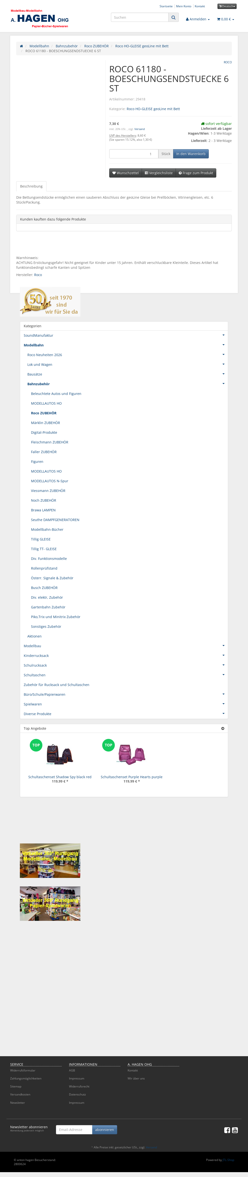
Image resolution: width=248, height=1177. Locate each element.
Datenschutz (77, 1094)
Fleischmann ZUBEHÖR (49, 442)
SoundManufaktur (126, 335)
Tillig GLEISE (41, 539)
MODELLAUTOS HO (46, 403)
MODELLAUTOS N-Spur (49, 481)
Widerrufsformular (22, 1070)
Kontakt (200, 6)
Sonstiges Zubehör (46, 626)
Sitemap (15, 1086)
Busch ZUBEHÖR (44, 587)
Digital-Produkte (44, 432)
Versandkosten (20, 1094)
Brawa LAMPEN (43, 510)
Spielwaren (126, 703)
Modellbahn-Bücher (47, 529)
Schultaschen (126, 674)
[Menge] (133, 153)
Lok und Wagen (127, 364)
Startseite (166, 6)
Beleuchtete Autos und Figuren (56, 393)
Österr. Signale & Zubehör (52, 578)
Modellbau (126, 645)
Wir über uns (136, 1078)
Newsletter (17, 1103)
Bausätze (127, 373)
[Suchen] (140, 17)
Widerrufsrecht (79, 1086)
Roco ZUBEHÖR (43, 413)
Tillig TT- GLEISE (44, 549)
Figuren (37, 461)
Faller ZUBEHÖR (44, 452)
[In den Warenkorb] (191, 153)
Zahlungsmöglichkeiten (25, 1078)
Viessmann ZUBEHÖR (48, 490)
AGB (72, 1070)
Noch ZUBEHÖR (43, 500)
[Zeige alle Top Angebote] (222, 728)
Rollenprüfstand (44, 568)
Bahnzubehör (127, 383)
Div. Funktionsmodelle (49, 558)
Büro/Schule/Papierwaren (126, 694)
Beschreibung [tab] (31, 186)
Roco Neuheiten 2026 (127, 354)
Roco (38, 274)
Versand (139, 129)
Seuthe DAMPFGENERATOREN (55, 519)
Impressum (76, 1078)
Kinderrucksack (126, 655)
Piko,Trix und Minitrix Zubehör (55, 616)
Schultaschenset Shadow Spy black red (60, 777)
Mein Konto (183, 6)
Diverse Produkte (126, 713)
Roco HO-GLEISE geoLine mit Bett (153, 108)
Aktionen (34, 636)
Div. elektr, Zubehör (47, 597)
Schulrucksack (126, 665)
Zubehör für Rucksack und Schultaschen (56, 684)
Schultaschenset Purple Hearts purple (132, 777)
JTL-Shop (228, 1160)
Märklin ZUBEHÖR (45, 422)
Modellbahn (126, 344)
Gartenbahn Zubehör (48, 607)
